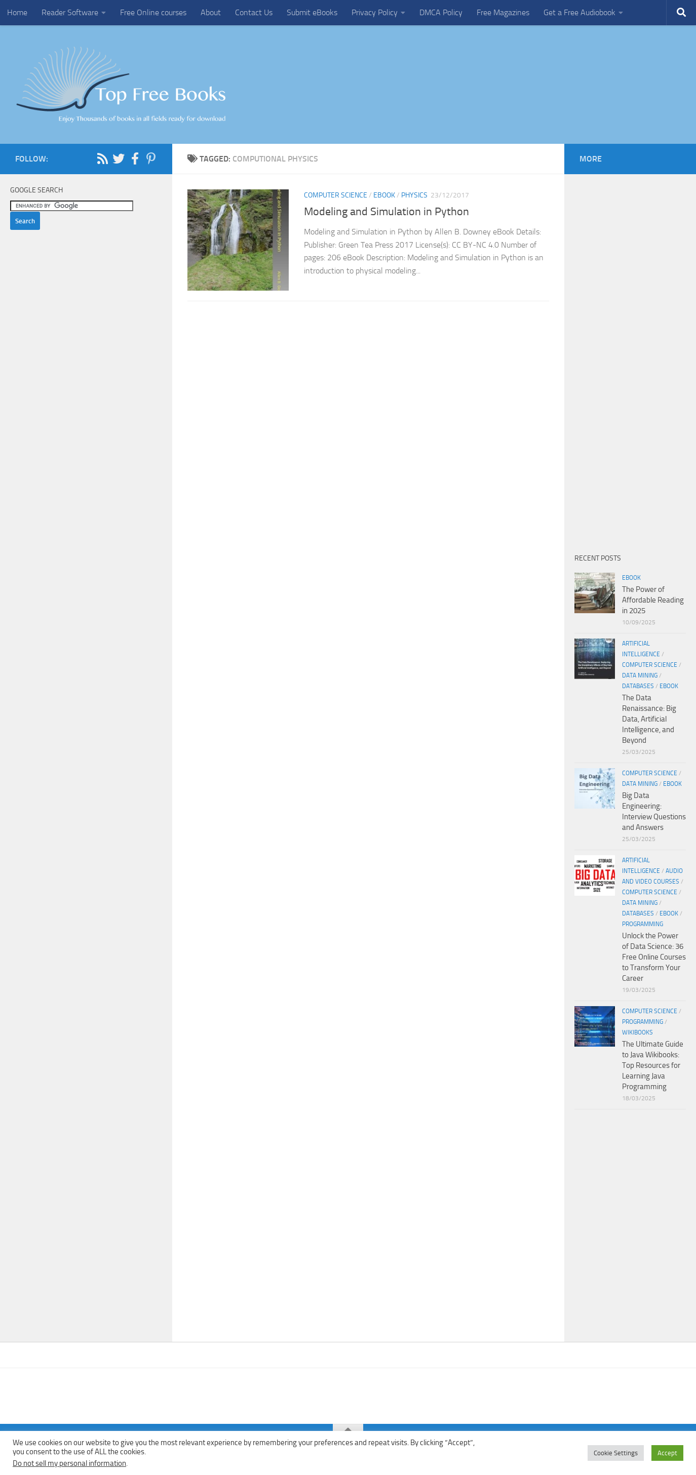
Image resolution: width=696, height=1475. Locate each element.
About (211, 12)
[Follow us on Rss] (102, 158)
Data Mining (640, 675)
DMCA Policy (440, 12)
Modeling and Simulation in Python (388, 211)
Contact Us (254, 12)
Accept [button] (667, 1453)
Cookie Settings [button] (616, 1453)
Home (17, 12)
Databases (638, 686)
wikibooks (637, 1032)
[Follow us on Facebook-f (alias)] (135, 158)
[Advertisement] (368, 419)
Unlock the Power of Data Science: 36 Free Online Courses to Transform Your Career (654, 957)
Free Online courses (153, 12)
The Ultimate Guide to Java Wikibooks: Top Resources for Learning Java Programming (652, 1065)
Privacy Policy (375, 12)
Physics (414, 195)
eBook (384, 195)
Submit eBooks (312, 12)
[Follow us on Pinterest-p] (151, 158)
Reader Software (70, 12)
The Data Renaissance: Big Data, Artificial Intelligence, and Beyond (649, 719)
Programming (642, 924)
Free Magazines (503, 12)
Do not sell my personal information (69, 1463)
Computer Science (335, 195)
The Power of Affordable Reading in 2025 (653, 600)
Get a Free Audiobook (579, 12)
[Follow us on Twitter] (118, 158)
